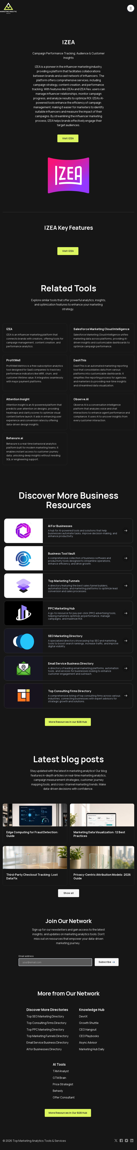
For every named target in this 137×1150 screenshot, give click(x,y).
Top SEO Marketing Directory (45, 1016)
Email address (26, 956)
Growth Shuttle (89, 1023)
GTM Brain (59, 1078)
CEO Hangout (87, 1029)
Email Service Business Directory (47, 1042)
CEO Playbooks (89, 1036)
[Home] (9, 8)
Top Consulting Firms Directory (46, 1023)
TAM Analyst (61, 1071)
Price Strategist (63, 1084)
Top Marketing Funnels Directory (47, 1036)
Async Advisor (88, 1042)
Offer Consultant (64, 1097)
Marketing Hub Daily (91, 1049)
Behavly (58, 1091)
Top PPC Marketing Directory (45, 1029)
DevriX (83, 1016)
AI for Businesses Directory (44, 1049)
